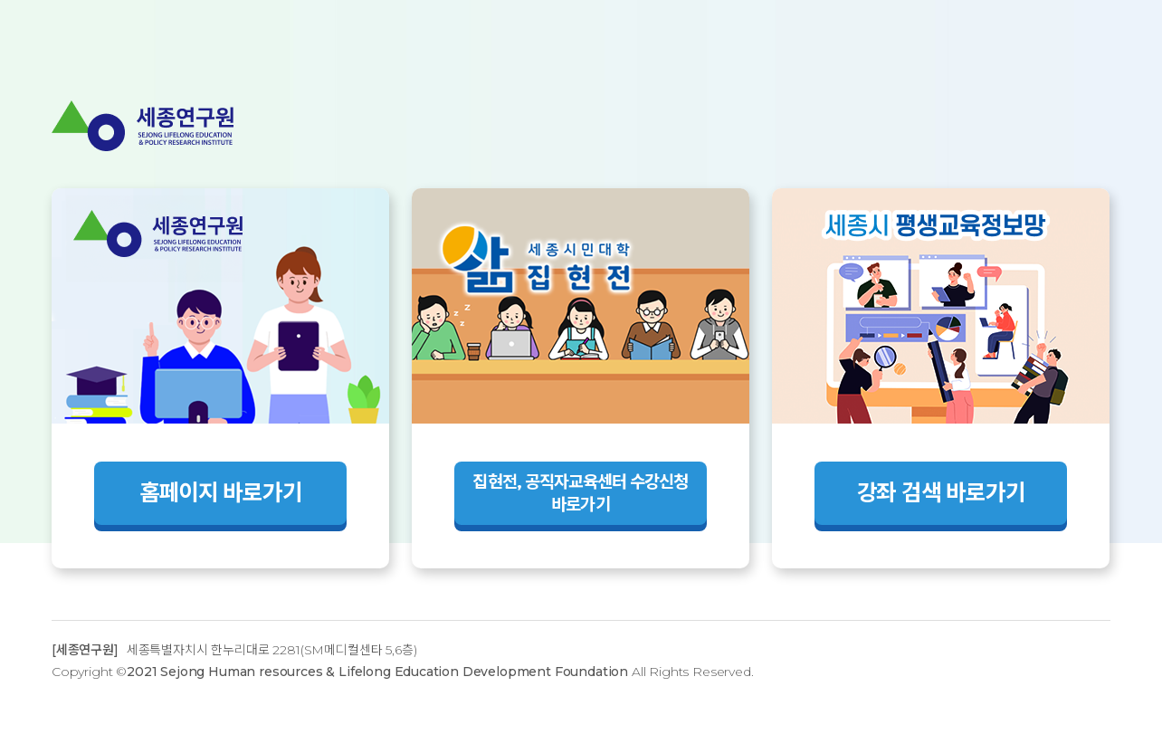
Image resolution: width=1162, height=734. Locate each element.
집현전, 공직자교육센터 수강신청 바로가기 (580, 493)
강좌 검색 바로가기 (941, 492)
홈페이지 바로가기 (220, 492)
